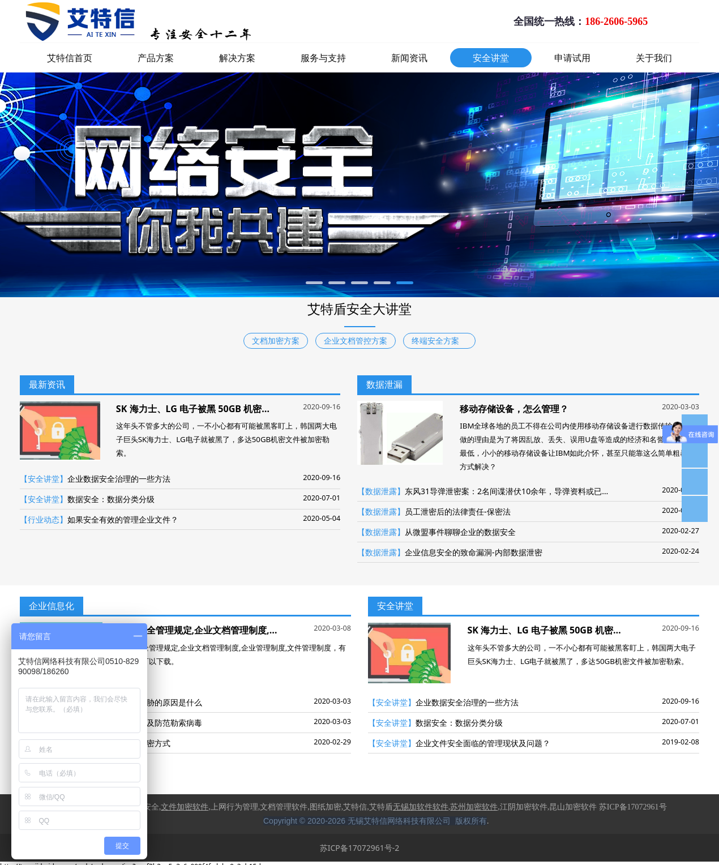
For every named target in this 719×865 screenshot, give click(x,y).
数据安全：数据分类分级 (111, 499)
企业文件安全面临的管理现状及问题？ (483, 743)
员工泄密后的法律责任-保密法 (458, 511)
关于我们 (654, 58)
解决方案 (237, 58)
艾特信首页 (69, 58)
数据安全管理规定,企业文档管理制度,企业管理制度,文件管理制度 (250, 630)
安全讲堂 (491, 58)
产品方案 (156, 58)
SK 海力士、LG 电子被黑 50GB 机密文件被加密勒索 (220, 408)
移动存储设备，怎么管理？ (514, 408)
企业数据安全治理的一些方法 (118, 478)
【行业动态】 (43, 519)
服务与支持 (323, 58)
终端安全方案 (440, 340)
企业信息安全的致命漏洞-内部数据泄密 (473, 552)
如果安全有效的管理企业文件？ (122, 519)
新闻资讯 (409, 58)
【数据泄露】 (381, 491)
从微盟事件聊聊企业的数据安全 (460, 531)
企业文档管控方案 (355, 340)
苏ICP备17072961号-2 (360, 847)
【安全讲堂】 (43, 478)
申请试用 (572, 58)
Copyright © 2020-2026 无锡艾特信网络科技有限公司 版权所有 (375, 820)
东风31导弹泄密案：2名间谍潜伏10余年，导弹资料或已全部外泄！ (523, 491)
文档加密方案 (275, 340)
